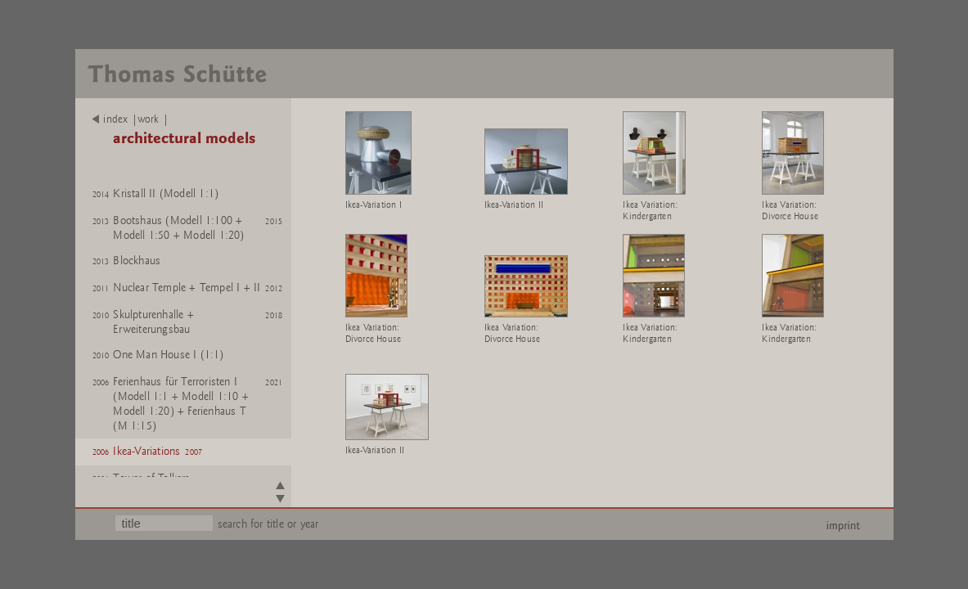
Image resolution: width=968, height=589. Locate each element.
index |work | (130, 119)
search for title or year (268, 524)
